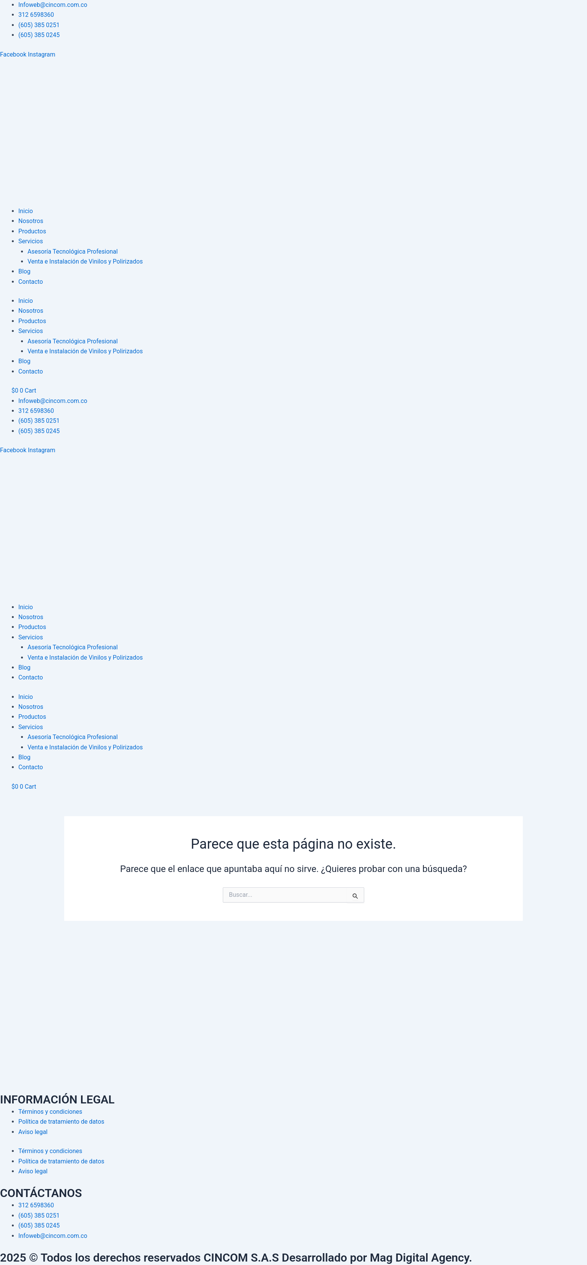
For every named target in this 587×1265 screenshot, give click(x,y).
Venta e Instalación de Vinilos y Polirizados (86, 261)
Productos (32, 231)
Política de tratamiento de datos (61, 1121)
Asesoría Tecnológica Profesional (73, 251)
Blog (24, 271)
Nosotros (31, 221)
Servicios (30, 241)
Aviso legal (33, 1132)
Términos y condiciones (50, 1111)
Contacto (30, 281)
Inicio (25, 211)
